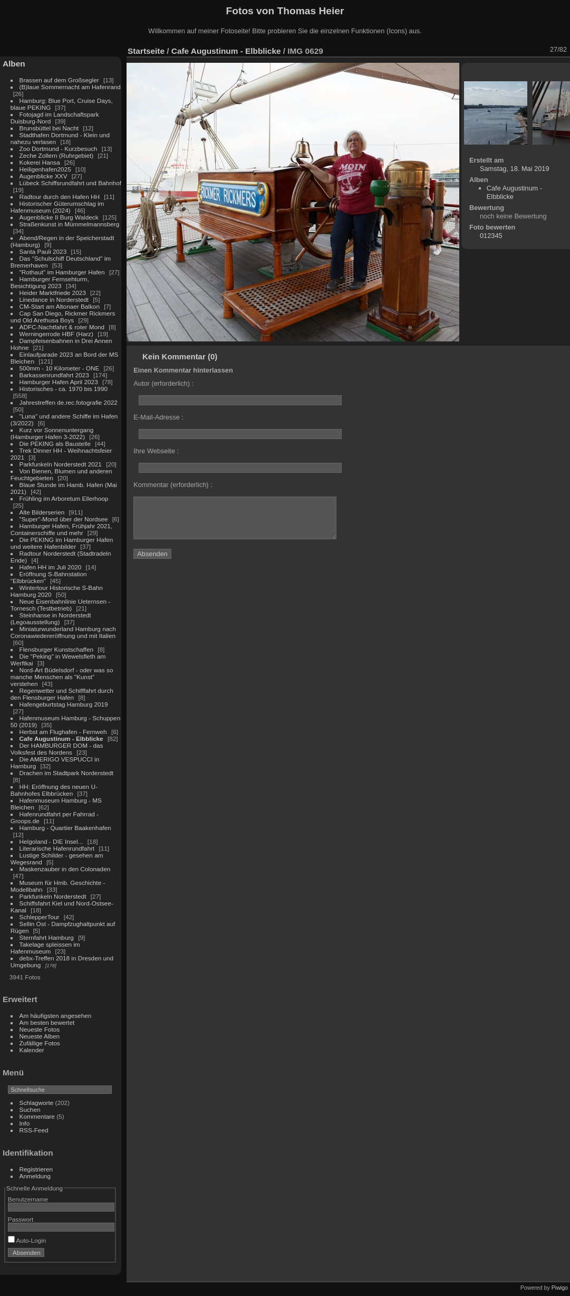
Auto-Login (27, 1240)
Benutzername (28, 1199)
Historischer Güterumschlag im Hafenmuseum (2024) (57, 207)
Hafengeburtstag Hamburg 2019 (64, 704)
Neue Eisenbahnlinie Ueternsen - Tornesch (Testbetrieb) (60, 605)
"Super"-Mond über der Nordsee (64, 519)
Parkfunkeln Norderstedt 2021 (61, 464)
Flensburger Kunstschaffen (56, 649)
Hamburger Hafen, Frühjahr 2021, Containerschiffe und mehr (61, 529)
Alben (14, 63)
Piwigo (560, 1287)
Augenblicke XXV (43, 176)
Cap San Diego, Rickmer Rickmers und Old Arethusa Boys (63, 316)
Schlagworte (37, 1102)
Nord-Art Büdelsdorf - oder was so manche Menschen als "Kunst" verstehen (62, 676)
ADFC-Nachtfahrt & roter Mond (62, 326)
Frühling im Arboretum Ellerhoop (64, 498)
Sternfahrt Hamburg (47, 937)
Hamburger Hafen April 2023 (59, 381)
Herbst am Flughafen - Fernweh (64, 731)
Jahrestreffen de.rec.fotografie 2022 (69, 402)
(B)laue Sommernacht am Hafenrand (70, 86)
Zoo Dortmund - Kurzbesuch (59, 148)
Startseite (146, 50)
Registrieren (36, 1169)
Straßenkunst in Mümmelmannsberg (70, 224)
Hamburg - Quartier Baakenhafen (65, 827)
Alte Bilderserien (42, 512)
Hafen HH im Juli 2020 (51, 567)
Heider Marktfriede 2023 (53, 292)
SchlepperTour (40, 916)
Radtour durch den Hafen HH (60, 196)
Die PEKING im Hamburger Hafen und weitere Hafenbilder (62, 543)
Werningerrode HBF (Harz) (56, 333)
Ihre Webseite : (156, 451)
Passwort (20, 1219)
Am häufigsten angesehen (56, 1015)
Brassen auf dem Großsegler (59, 80)
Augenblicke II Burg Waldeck (59, 217)
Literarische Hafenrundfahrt (57, 848)
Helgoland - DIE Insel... (51, 841)
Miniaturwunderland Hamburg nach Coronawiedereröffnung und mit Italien (63, 632)
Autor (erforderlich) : (163, 383)
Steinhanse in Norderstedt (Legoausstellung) (51, 618)
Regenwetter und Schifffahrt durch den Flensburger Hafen (62, 694)
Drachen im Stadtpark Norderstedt (67, 772)
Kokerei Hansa (40, 162)
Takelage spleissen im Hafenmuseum (45, 948)
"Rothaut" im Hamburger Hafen (62, 272)
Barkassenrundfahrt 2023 (54, 374)
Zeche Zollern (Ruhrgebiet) (57, 155)
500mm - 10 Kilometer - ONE (60, 368)
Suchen (30, 1109)
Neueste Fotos (40, 1029)
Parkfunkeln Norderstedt (53, 896)
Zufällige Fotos (40, 1043)
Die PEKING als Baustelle (55, 443)
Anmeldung (35, 1176)
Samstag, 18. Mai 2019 (514, 169)
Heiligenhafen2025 (45, 169)
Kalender (32, 1049)
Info (25, 1123)
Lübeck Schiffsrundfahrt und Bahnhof (70, 182)
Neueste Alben (40, 1036)
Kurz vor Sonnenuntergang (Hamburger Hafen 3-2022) (52, 433)
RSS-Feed (34, 1130)
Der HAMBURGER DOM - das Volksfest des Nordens (57, 749)
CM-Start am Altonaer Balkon (60, 306)
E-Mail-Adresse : (158, 417)
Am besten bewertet (47, 1022)
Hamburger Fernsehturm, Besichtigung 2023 (50, 282)
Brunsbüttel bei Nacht (49, 128)
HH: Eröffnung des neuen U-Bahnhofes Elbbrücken (54, 790)
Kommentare (37, 1116)
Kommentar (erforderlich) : (172, 485)
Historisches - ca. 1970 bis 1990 (64, 388)
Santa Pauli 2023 (43, 251)
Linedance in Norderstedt (54, 299)
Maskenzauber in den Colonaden (65, 868)
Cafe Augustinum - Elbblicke (61, 738)
